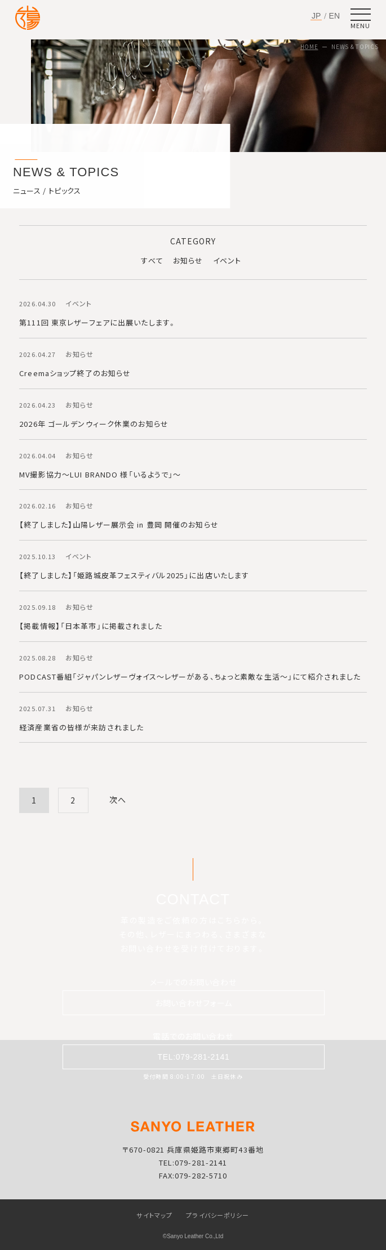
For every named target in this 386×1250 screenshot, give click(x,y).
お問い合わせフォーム (193, 1002)
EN (334, 16)
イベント (227, 260)
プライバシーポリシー (217, 1215)
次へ (117, 799)
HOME (309, 46)
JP (316, 16)
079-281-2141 (201, 1162)
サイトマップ (154, 1215)
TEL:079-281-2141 (194, 1056)
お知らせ (188, 260)
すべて (152, 260)
